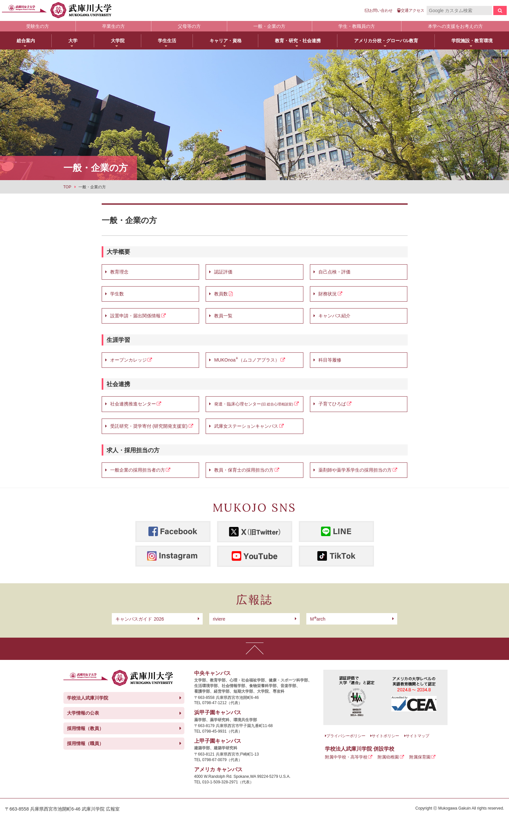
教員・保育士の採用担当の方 (244, 470)
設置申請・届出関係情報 (135, 315)
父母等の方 (189, 26)
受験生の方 (37, 26)
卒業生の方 (113, 26)
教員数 (221, 293)
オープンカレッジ (128, 360)
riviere (219, 619)
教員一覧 (223, 315)
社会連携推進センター (133, 403)
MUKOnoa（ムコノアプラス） (247, 359)
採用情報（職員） (85, 743)
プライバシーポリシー (345, 736)
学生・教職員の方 (356, 26)
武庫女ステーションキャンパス (246, 426)
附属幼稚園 (388, 757)
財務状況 (327, 293)
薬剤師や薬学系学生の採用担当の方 (355, 470)
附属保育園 (420, 757)
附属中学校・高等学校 (346, 757)
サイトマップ (417, 736)
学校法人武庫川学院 (87, 698)
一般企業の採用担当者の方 (137, 470)
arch (317, 619)
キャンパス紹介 (334, 315)
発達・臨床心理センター (237, 404)
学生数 (117, 293)
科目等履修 (329, 360)
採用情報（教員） (85, 728)
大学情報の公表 (83, 713)
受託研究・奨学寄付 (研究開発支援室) (149, 426)
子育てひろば (332, 403)
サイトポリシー (385, 736)
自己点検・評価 (334, 271)
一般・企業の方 (269, 26)
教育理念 (119, 271)
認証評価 (223, 271)
